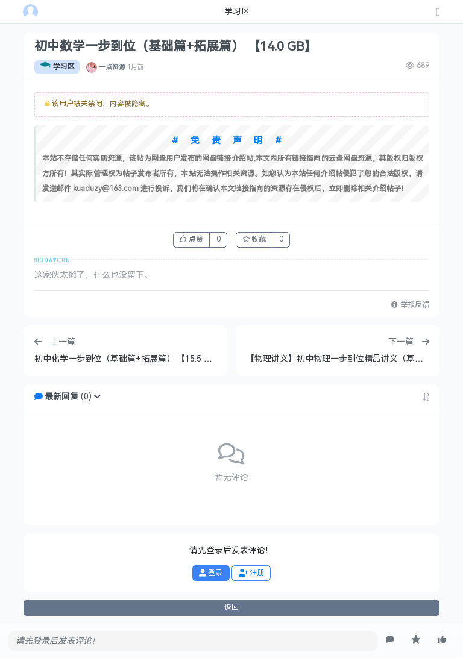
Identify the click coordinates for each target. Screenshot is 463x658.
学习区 (57, 67)
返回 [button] (231, 607)
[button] (97, 396)
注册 (251, 573)
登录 (210, 573)
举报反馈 (410, 305)
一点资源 (112, 66)
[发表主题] (438, 13)
